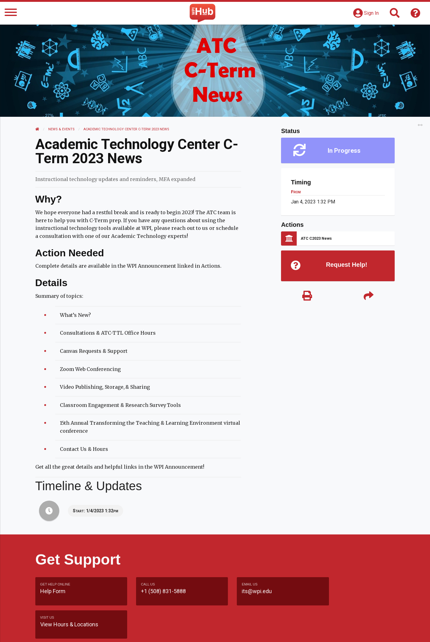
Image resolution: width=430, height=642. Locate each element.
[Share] (368, 296)
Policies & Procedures (359, 631)
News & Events (62, 129)
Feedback (241, 631)
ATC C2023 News (316, 238)
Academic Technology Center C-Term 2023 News (127, 129)
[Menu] (11, 13)
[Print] (307, 296)
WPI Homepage (308, 631)
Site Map (271, 631)
